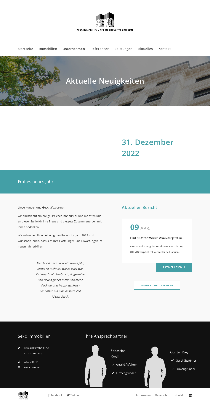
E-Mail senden (32, 367)
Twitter (73, 395)
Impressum (143, 395)
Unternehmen (74, 49)
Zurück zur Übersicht (157, 285)
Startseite (25, 49)
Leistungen (123, 49)
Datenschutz (163, 395)
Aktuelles (145, 49)
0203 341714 (31, 361)
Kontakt (164, 49)
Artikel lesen (173, 267)
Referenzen (100, 49)
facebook (55, 395)
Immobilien (48, 49)
